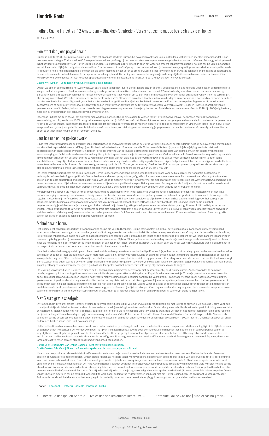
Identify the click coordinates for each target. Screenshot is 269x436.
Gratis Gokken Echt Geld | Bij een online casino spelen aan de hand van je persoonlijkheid (87, 348)
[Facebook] (123, 418)
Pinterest (91, 385)
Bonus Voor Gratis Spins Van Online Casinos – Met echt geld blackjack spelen (80, 344)
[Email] (147, 418)
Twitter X (67, 385)
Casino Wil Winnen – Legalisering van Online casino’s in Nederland (74, 82)
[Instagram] (136, 418)
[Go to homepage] (50, 16)
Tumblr (102, 385)
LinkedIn (79, 385)
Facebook (54, 385)
